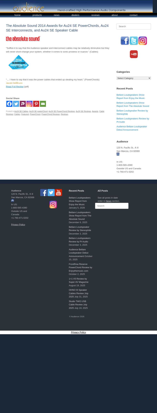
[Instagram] (29, 104)
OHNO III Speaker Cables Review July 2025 (78, 293)
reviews (95, 15)
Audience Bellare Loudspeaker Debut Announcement (78, 253)
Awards (95, 111)
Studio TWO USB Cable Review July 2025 (78, 304)
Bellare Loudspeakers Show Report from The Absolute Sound (80, 215)
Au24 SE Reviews (83, 111)
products (37, 15)
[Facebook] (9, 104)
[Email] (43, 104)
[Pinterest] (36, 104)
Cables (17, 114)
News (108, 201)
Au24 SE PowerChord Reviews (62, 111)
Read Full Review (15, 86)
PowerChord (35, 114)
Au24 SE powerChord (38, 111)
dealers (75, 15)
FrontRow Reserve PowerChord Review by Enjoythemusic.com (80, 267)
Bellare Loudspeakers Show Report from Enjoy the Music (79, 201)
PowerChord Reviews (50, 114)
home (17, 15)
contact (133, 15)
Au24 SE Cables (21, 111)
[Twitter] (16, 104)
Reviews (64, 114)
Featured (25, 114)
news (56, 15)
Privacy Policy (18, 224)
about (115, 15)
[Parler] (23, 104)
